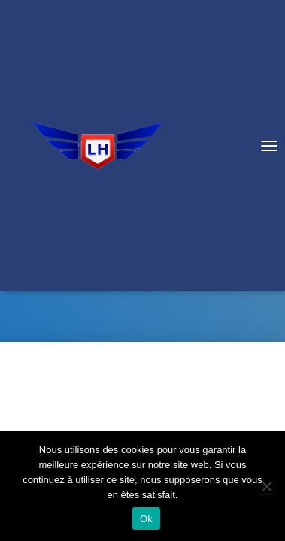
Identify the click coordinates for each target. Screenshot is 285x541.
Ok (146, 518)
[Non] (266, 486)
